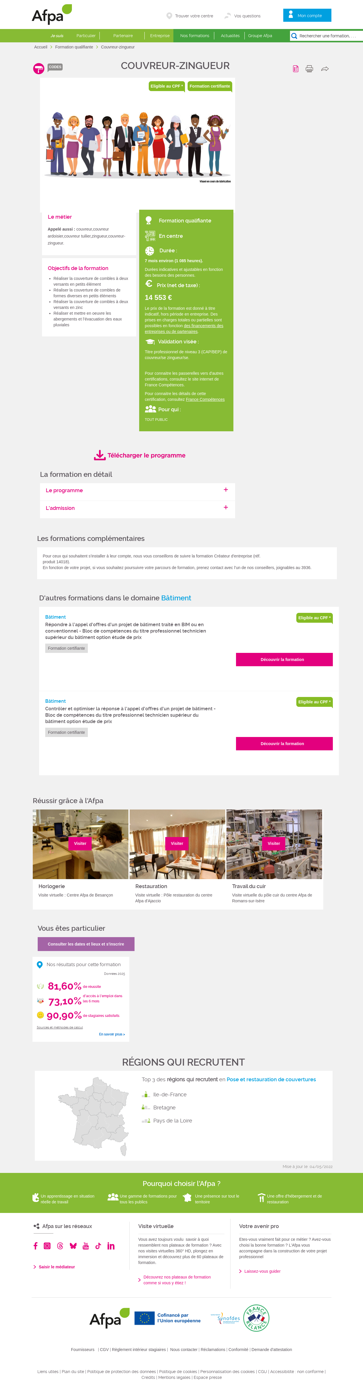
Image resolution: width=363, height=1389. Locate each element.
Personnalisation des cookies (227, 1371)
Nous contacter (183, 1349)
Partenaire (123, 35)
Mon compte (310, 15)
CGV (104, 1349)
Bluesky (73, 1245)
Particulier (86, 35)
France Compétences (205, 399)
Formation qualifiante (74, 47)
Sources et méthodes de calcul (60, 1027)
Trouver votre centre (194, 16)
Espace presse (208, 1377)
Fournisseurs (83, 1349)
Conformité (238, 1349)
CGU (262, 1371)
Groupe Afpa (260, 35)
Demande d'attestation (272, 1349)
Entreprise (160, 35)
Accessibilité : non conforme (297, 1371)
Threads (60, 1245)
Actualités (230, 35)
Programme (296, 68)
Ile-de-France (170, 1094)
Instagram (47, 1245)
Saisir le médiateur (57, 1267)
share (326, 68)
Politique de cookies (178, 1371)
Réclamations (213, 1349)
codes (55, 67)
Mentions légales (174, 1377)
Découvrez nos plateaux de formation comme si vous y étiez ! (177, 1280)
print (310, 68)
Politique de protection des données (121, 1371)
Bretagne (164, 1107)
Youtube (86, 1245)
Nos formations (194, 35)
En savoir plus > (112, 1034)
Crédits (148, 1377)
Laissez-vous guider (262, 1271)
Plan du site (73, 1371)
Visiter (80, 843)
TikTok (98, 1245)
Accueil (41, 47)
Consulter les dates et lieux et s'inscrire (86, 944)
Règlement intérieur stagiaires (139, 1349)
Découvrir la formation (282, 659)
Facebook (36, 1245)
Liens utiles (48, 1371)
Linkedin (111, 1245)
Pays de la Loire (172, 1121)
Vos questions (247, 16)
